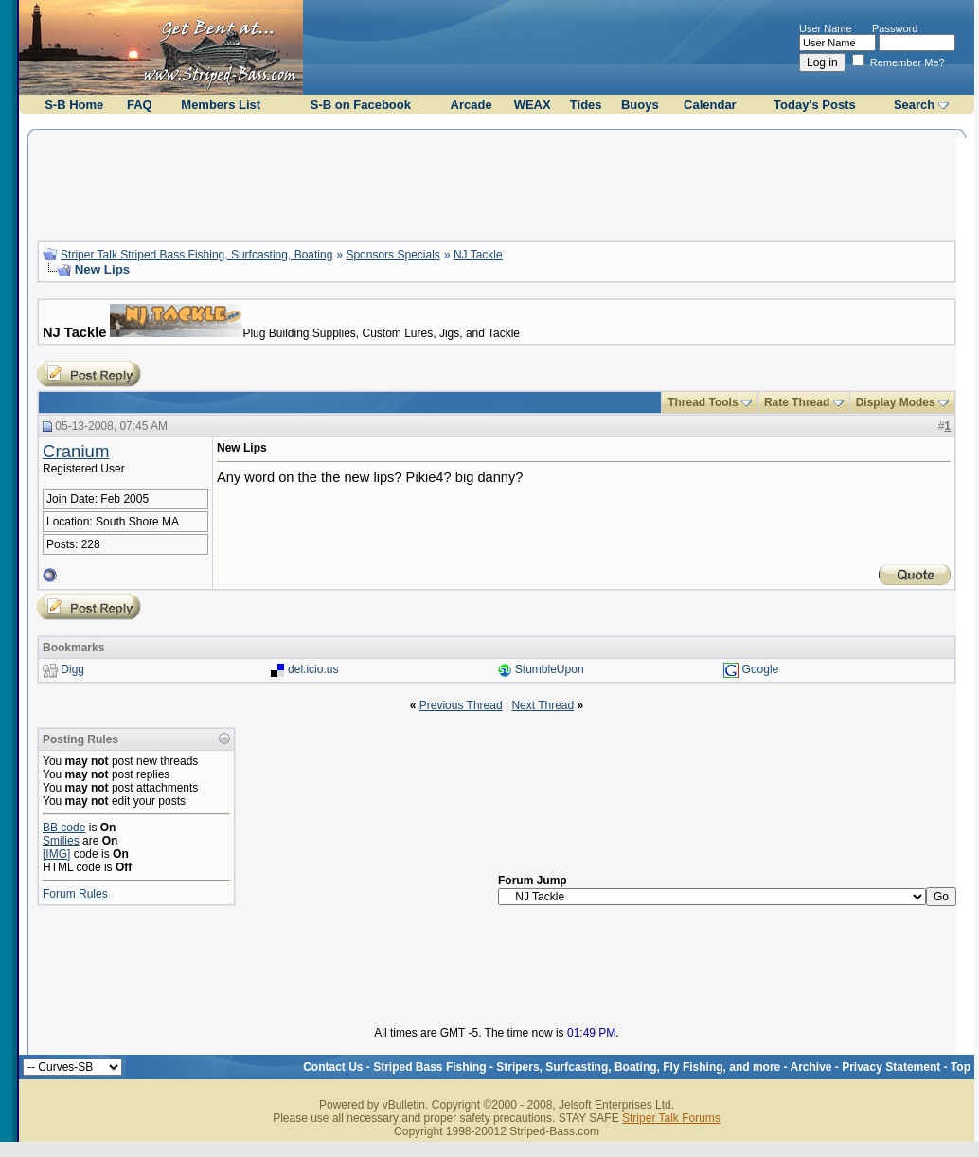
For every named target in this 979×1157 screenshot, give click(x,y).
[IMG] (56, 854)
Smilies (61, 840)
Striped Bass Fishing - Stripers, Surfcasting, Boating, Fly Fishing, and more (576, 1067)
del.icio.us (313, 669)
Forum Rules (75, 893)
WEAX (532, 105)
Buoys (640, 105)
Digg (72, 669)
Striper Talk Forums (671, 1118)
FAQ (139, 105)
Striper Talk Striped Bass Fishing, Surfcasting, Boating (196, 254)
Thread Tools (703, 402)
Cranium (76, 451)
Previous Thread (461, 705)
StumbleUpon (549, 669)
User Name (825, 28)
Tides (586, 105)
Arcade (471, 105)
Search (914, 105)
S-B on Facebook (361, 105)
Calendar (710, 105)
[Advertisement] (497, 182)
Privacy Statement (891, 1067)
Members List (220, 105)
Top (960, 1067)
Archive (810, 1067)
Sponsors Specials (392, 254)
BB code (64, 827)
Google (760, 669)
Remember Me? (898, 62)
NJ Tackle (478, 254)
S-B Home (73, 105)
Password (894, 28)
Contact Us (333, 1067)
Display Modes (895, 402)
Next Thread (542, 705)
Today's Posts (815, 105)
